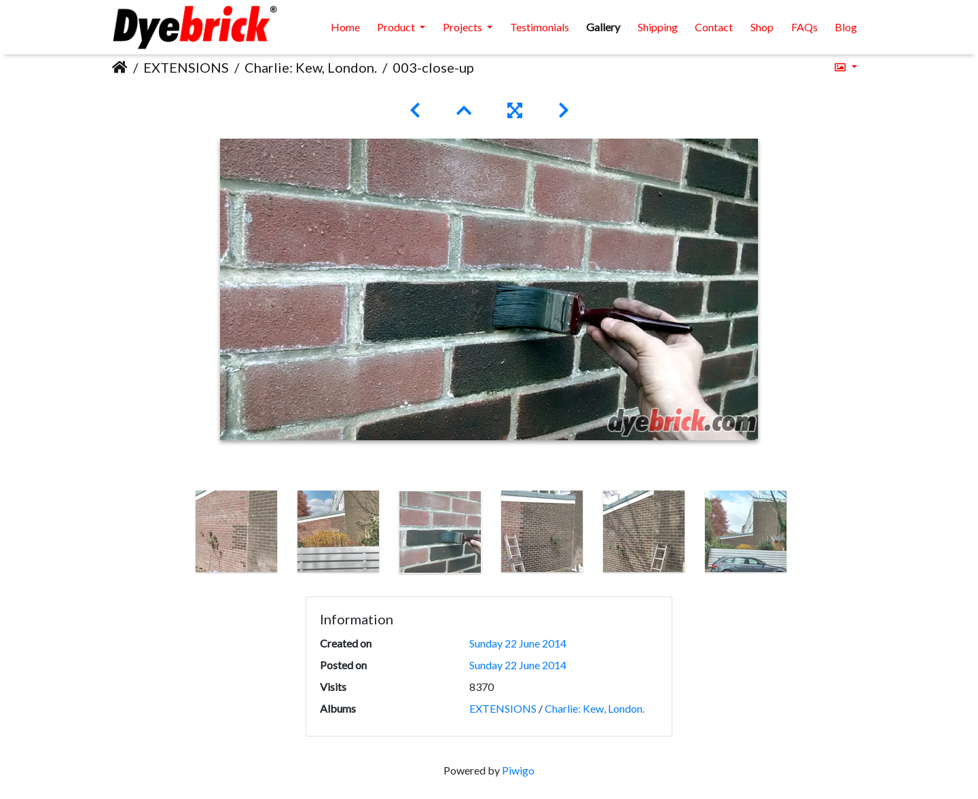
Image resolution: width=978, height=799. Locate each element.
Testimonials (539, 26)
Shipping (658, 26)
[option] (236, 531)
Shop (762, 26)
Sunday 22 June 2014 (517, 643)
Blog (846, 26)
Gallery (603, 26)
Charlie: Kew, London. (310, 67)
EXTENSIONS (186, 67)
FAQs (804, 26)
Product (397, 26)
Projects (463, 26)
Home (345, 26)
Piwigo (518, 770)
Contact (714, 26)
